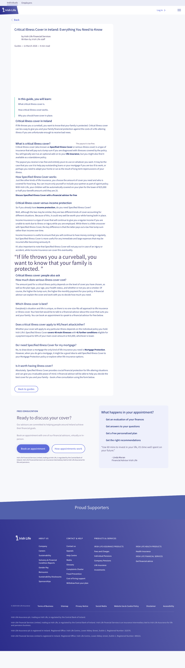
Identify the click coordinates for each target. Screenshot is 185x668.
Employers (27, 2)
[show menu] (179, 10)
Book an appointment (33, 462)
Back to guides (26, 402)
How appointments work (69, 462)
